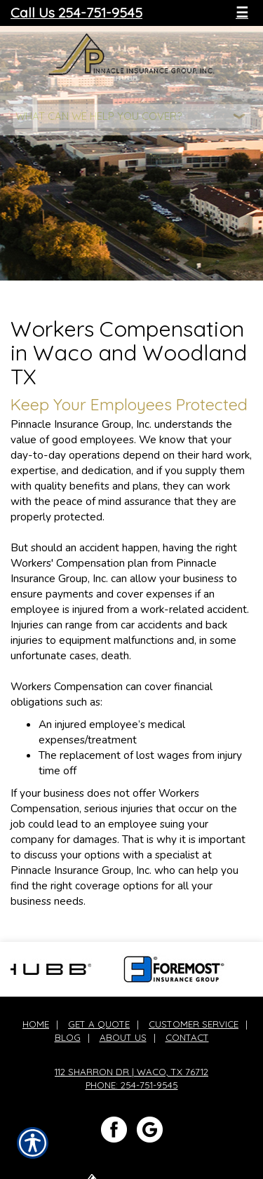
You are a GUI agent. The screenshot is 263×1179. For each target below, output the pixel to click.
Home (35, 1024)
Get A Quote (99, 1024)
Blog (68, 1037)
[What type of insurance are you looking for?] (132, 116)
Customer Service (193, 1024)
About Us (123, 1037)
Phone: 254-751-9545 (132, 1085)
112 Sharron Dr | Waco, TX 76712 (131, 1071)
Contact (187, 1037)
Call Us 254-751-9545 (76, 12)
